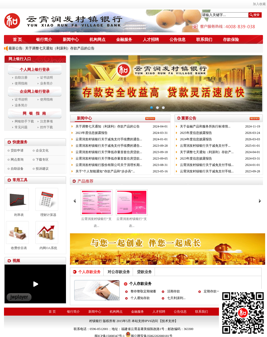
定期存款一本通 (215, 291)
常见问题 (21, 127)
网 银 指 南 (35, 113)
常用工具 (20, 180)
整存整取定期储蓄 (143, 291)
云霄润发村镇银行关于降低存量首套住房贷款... (109, 152)
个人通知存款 (140, 298)
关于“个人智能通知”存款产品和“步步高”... (105, 171)
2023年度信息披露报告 (92, 133)
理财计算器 (48, 215)
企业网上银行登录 (35, 92)
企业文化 (42, 150)
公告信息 (178, 39)
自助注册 (21, 77)
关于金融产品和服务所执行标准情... (205, 126)
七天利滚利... (176, 298)
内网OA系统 (48, 248)
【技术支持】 (168, 321)
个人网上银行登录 (35, 70)
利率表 (19, 215)
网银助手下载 (24, 121)
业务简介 (46, 83)
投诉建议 (42, 169)
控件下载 (46, 127)
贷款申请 (17, 150)
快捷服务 (20, 142)
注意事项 (46, 121)
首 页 (17, 39)
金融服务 (124, 39)
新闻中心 (71, 39)
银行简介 (44, 39)
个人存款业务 (140, 284)
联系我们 (204, 39)
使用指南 (21, 83)
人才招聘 (151, 39)
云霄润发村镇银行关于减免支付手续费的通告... (109, 139)
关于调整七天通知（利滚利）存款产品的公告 (59, 48)
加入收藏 (259, 4)
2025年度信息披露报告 (196, 133)
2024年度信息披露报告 (196, 139)
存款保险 (231, 39)
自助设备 (17, 169)
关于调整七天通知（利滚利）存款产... (207, 152)
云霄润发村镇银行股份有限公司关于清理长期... (109, 165)
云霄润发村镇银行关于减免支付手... (205, 146)
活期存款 (173, 291)
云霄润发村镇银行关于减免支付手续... (207, 165)
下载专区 (42, 159)
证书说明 (46, 77)
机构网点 (97, 39)
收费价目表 (19, 248)
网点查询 (17, 159)
